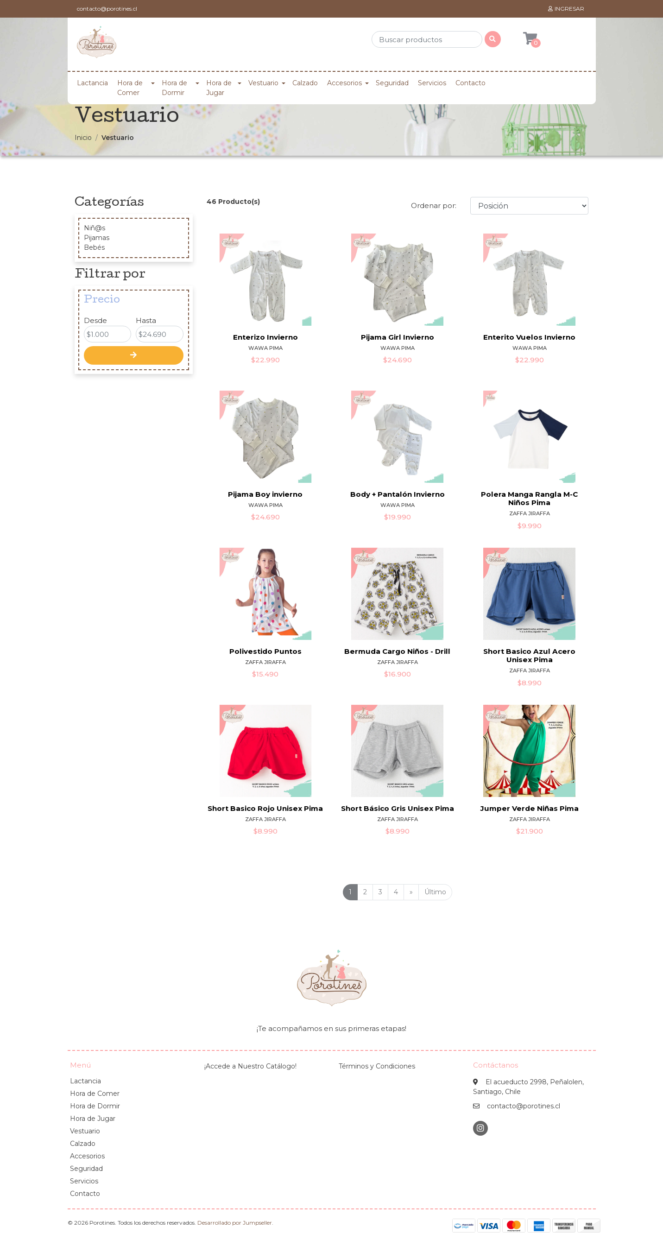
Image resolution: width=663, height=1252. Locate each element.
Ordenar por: (433, 205)
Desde (95, 320)
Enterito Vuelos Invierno (529, 337)
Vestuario (263, 83)
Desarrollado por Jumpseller (234, 1222)
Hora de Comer (130, 88)
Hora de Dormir (174, 88)
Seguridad (392, 83)
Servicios (432, 83)
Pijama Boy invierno (265, 494)
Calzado (305, 83)
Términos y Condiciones (377, 1066)
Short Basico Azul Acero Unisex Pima (529, 655)
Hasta (146, 320)
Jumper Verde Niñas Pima (529, 808)
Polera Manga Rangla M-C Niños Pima (529, 498)
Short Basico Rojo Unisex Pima (265, 808)
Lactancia (92, 83)
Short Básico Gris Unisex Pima (397, 808)
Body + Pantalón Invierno (397, 494)
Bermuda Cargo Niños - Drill (397, 651)
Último (435, 892)
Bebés (94, 247)
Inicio (83, 137)
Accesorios (344, 83)
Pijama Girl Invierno (397, 337)
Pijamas (96, 238)
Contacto (470, 83)
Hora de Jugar (219, 88)
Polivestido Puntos (265, 651)
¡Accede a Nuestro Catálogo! (250, 1066)
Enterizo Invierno (265, 337)
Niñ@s (94, 228)
